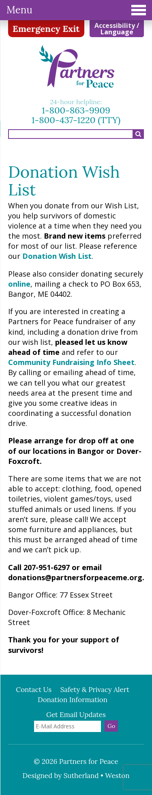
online (19, 284)
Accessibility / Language (116, 28)
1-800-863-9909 (76, 110)
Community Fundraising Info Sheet (71, 362)
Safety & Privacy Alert (94, 689)
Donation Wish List (57, 256)
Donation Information (72, 699)
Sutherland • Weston (97, 775)
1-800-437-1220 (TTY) (76, 120)
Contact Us (33, 689)
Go (111, 726)
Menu (76, 10)
